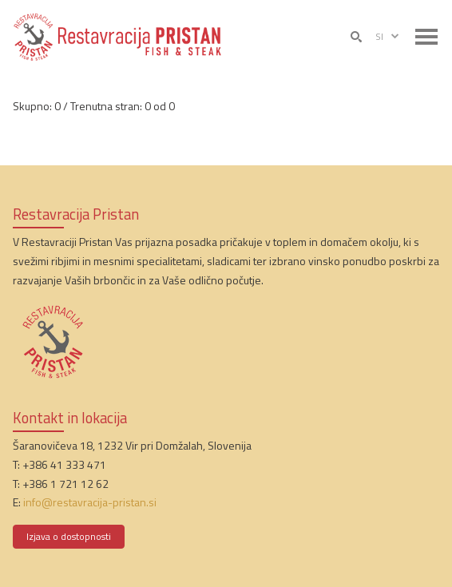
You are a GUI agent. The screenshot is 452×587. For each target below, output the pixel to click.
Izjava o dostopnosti (68, 536)
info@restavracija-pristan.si (90, 502)
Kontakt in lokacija (70, 418)
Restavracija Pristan (76, 214)
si (388, 37)
